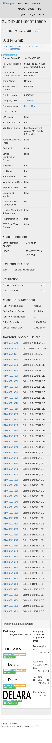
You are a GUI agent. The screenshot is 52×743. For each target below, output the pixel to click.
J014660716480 (10, 589)
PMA (20, 3)
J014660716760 (10, 436)
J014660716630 (10, 507)
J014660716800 (10, 414)
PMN (27, 3)
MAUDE (21, 9)
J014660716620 (10, 513)
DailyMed (22, 14)
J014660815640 (10, 343)
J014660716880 (10, 370)
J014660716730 (10, 452)
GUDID (31, 9)
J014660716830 (10, 398)
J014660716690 (10, 474)
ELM (4, 270)
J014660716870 (10, 376)
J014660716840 (10, 392)
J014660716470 (10, 595)
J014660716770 (10, 430)
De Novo (36, 3)
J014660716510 (10, 573)
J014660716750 (10, 441)
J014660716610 (10, 518)
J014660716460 (10, 600)
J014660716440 (10, 611)
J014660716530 (10, 562)
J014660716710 (10, 463)
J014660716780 (10, 425)
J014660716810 (10, 409)
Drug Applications (36, 14)
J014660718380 (10, 359)
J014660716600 (10, 524)
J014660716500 (10, 578)
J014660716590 (10, 529)
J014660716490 (10, 584)
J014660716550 (10, 551)
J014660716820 (10, 403)
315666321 (29, 101)
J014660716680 (10, 480)
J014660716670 (10, 485)
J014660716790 (10, 420)
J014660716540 (10, 556)
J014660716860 (10, 381)
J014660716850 (10, 387)
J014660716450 (10, 606)
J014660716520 (10, 567)
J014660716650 (10, 496)
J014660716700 (10, 469)
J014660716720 (10, 458)
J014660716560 (10, 546)
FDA (8, 3)
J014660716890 (10, 365)
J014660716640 (10, 502)
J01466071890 (9, 354)
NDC (39, 9)
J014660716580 (10, 535)
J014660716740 (10, 447)
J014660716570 (10, 540)
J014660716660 (10, 491)
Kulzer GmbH (31, 106)
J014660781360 (10, 348)
